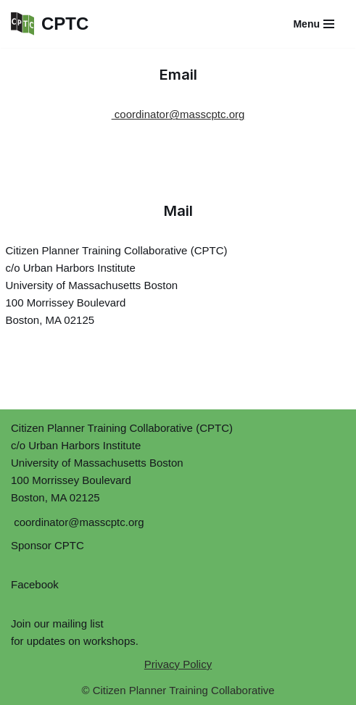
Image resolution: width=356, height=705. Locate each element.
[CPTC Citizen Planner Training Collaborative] (49, 24)
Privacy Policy (178, 664)
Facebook (35, 584)
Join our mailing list (57, 623)
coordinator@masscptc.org (178, 114)
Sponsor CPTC (47, 545)
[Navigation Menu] (313, 24)
